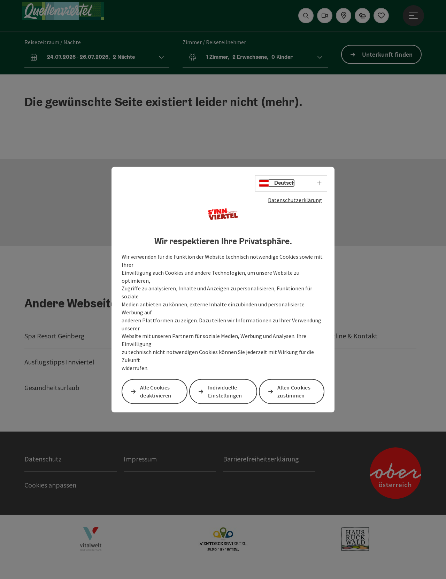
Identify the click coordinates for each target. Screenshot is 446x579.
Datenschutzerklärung (295, 199)
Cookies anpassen (50, 485)
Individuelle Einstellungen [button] (225, 391)
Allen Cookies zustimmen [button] (293, 391)
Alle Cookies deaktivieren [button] (155, 391)
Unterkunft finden (387, 54)
